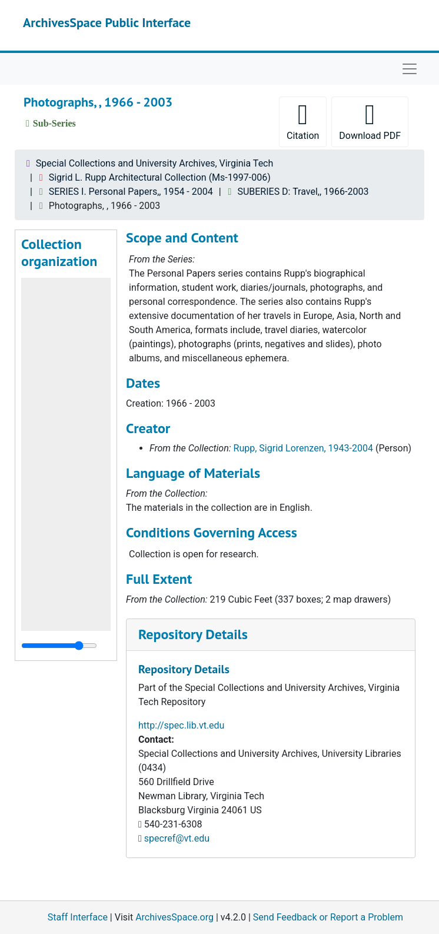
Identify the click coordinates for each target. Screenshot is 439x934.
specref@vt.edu (176, 838)
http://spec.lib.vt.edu (181, 725)
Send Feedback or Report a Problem (328, 917)
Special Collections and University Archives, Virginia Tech (154, 163)
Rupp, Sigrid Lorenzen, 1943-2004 (303, 448)
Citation (303, 121)
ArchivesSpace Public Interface (107, 22)
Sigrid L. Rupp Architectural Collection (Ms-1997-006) (160, 177)
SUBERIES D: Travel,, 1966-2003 (302, 191)
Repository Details (193, 634)
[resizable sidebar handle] (59, 645)
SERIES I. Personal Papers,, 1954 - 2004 (131, 191)
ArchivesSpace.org (174, 917)
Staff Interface (78, 917)
